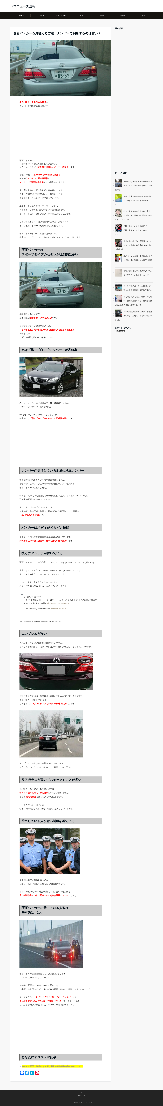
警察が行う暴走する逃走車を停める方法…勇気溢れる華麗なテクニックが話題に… (133, 185)
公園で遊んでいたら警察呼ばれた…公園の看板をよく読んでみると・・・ (133, 230)
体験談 (142, 16)
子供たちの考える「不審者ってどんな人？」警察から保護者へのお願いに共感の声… (133, 245)
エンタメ (40, 16)
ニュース (20, 16)
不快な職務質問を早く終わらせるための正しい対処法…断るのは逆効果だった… (133, 316)
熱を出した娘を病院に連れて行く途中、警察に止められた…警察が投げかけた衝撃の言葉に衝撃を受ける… (133, 301)
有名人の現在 (61, 16)
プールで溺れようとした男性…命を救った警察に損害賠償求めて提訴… (138, 288)
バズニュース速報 (22, 6)
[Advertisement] (60, 138)
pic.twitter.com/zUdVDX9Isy (58, 603)
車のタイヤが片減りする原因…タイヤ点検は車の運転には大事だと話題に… (133, 260)
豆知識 (122, 16)
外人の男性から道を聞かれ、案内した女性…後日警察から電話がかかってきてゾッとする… (133, 215)
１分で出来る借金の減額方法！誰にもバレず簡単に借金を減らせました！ (133, 200)
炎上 (81, 16)
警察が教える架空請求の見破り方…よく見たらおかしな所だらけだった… (133, 275)
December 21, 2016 (58, 608)
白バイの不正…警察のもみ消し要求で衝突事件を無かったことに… (52, 1066)
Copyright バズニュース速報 (81, 1102)
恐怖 (102, 16)
